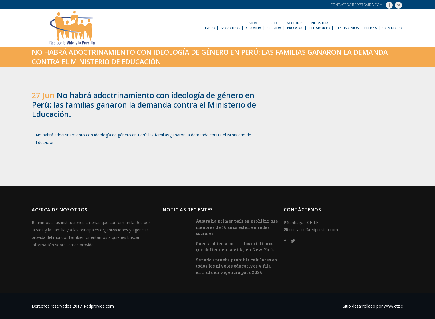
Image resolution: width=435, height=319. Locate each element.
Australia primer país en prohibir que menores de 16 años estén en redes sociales (237, 227)
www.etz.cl (394, 306)
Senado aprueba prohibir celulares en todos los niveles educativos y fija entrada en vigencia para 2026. (236, 266)
